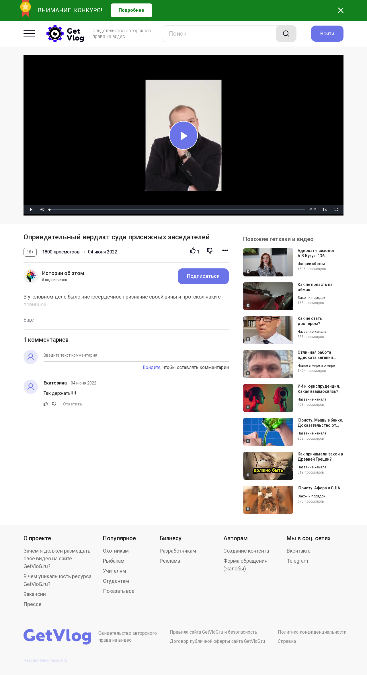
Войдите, (152, 367)
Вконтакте (299, 551)
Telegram (297, 561)
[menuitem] (324, 209)
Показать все (118, 591)
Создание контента (246, 551)
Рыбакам (113, 561)
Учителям (114, 571)
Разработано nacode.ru (45, 660)
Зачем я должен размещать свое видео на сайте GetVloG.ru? (57, 558)
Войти (327, 33)
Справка (287, 641)
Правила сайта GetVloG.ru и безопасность (213, 632)
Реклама (170, 561)
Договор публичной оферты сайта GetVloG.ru (217, 641)
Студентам (116, 581)
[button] (42, 209)
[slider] (177, 209)
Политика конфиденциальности (312, 632)
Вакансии (35, 594)
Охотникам (116, 551)
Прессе (33, 604)
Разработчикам (178, 551)
